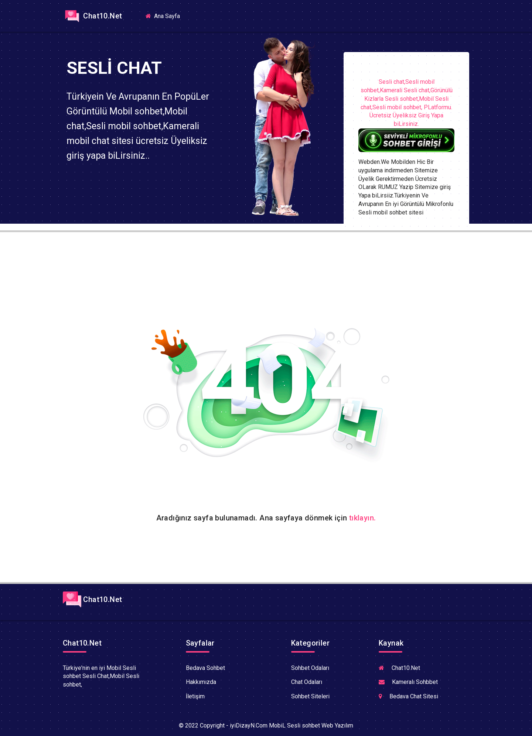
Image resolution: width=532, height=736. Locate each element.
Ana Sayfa (166, 16)
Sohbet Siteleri (310, 696)
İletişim (195, 696)
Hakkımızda (201, 681)
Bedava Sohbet (205, 667)
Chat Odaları (306, 681)
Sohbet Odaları (310, 667)
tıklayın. (362, 517)
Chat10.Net (92, 16)
